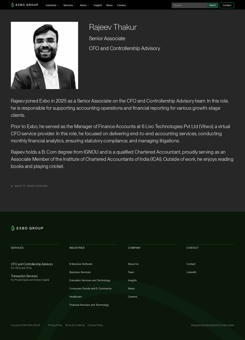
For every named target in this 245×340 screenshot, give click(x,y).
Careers (121, 5)
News (109, 5)
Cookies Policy (95, 325)
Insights (98, 5)
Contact (227, 5)
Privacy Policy (55, 325)
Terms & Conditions (75, 325)
